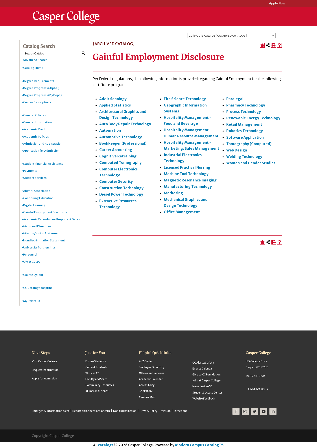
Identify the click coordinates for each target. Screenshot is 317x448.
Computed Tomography (120, 162)
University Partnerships (39, 247)
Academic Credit (35, 129)
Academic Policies (36, 136)
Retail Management (244, 124)
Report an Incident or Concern (91, 411)
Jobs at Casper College (206, 380)
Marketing (173, 193)
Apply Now (277, 3)
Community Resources (99, 385)
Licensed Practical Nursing (187, 167)
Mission (166, 411)
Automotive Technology (120, 137)
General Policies (34, 115)
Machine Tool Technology (186, 174)
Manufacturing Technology (188, 186)
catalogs (105, 445)
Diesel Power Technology (121, 194)
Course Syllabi (33, 275)
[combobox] (232, 35)
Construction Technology (121, 188)
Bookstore (146, 391)
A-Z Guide (145, 361)
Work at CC (92, 373)
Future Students (95, 361)
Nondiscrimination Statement (44, 240)
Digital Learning (34, 205)
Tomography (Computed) (248, 144)
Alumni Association (36, 191)
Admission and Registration (42, 144)
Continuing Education (38, 198)
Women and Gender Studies (250, 163)
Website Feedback (203, 398)
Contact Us (256, 389)
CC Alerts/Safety (203, 362)
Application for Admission (41, 151)
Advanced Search (35, 60)
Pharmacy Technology (245, 105)
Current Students (96, 367)
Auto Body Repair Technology (125, 124)
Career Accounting (115, 149)
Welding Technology (244, 156)
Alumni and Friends (97, 391)
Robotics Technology (244, 131)
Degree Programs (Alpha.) (41, 88)
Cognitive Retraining (117, 156)
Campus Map (147, 397)
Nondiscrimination (124, 411)
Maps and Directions (37, 226)
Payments (30, 171)
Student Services (35, 178)
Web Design (236, 150)
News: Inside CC (202, 386)
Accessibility (147, 385)
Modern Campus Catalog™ (199, 445)
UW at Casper (32, 261)
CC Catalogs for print (37, 288)
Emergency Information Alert (50, 411)
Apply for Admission (44, 378)
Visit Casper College (44, 361)
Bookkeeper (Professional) (122, 143)
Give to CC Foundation (206, 374)
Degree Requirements (38, 81)
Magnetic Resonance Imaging (190, 180)
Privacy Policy (148, 411)
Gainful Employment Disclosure (45, 212)
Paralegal (234, 99)
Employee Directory (151, 367)
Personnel (30, 254)
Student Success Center (207, 392)
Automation (110, 130)
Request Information (45, 369)
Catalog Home (33, 68)
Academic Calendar (151, 379)
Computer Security (116, 181)
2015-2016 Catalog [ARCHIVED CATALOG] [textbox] (218, 35)
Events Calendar (202, 368)
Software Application (245, 137)
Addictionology (113, 99)
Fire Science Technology (185, 99)
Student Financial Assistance (43, 164)
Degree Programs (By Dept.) (42, 95)
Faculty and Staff (96, 379)
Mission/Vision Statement (41, 233)
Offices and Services (151, 373)
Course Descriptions (37, 102)
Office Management (182, 212)
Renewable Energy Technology (253, 118)
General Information (37, 122)
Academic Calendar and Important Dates (51, 219)
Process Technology (243, 111)
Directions (180, 411)
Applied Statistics (115, 105)
